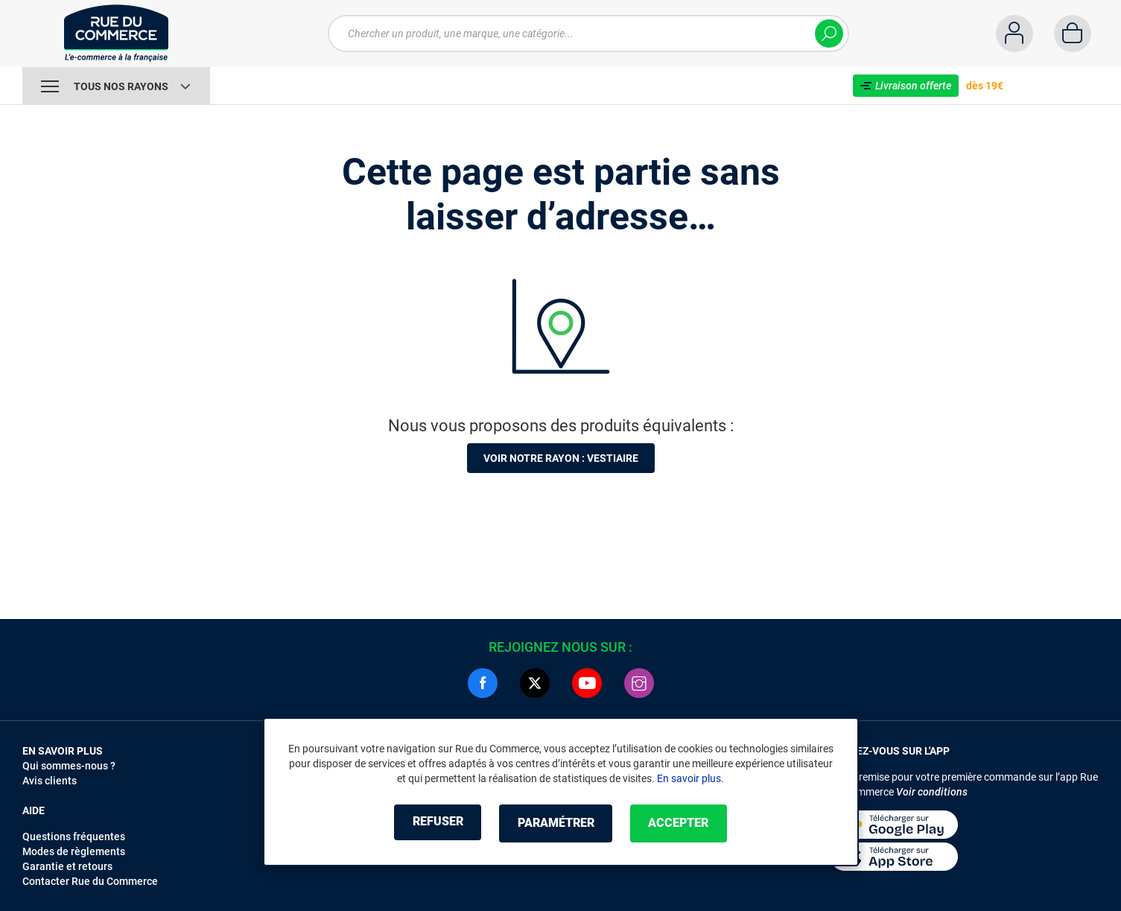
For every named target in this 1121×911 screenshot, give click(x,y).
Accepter (687, 823)
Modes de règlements (73, 851)
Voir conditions (932, 792)
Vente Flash (260, 86)
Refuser (429, 823)
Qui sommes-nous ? (68, 766)
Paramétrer (556, 823)
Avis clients (49, 781)
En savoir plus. (690, 779)
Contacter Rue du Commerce (90, 881)
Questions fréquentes (73, 836)
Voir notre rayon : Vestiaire (560, 458)
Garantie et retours (67, 866)
